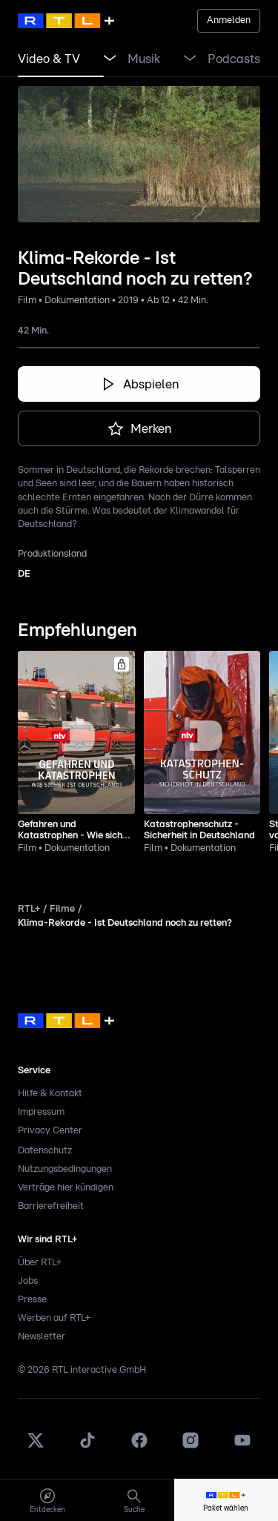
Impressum (41, 1112)
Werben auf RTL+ (54, 1318)
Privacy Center (50, 1131)
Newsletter (41, 1337)
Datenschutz (45, 1151)
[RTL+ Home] (66, 20)
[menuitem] (47, 1500)
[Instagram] (190, 1446)
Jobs (28, 1281)
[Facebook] (139, 1446)
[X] (35, 1446)
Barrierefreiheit (51, 1206)
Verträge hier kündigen (65, 1188)
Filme (62, 909)
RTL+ (29, 909)
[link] (49, 59)
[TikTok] (87, 1446)
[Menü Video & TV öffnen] (110, 59)
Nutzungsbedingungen (65, 1169)
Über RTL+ (40, 1263)
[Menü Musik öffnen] (190, 59)
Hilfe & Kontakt (50, 1093)
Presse (32, 1300)
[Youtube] (242, 1446)
